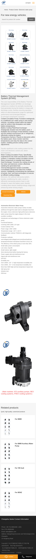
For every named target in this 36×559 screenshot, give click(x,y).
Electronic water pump (25, 9)
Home (6, 9)
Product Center (14, 9)
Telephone (27, 556)
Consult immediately (8, 192)
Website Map (6, 550)
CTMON (18, 552)
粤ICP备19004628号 (16, 545)
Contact (9, 556)
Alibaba (23, 192)
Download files (8, 195)
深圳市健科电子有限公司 (25, 548)
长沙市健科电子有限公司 (9, 548)
